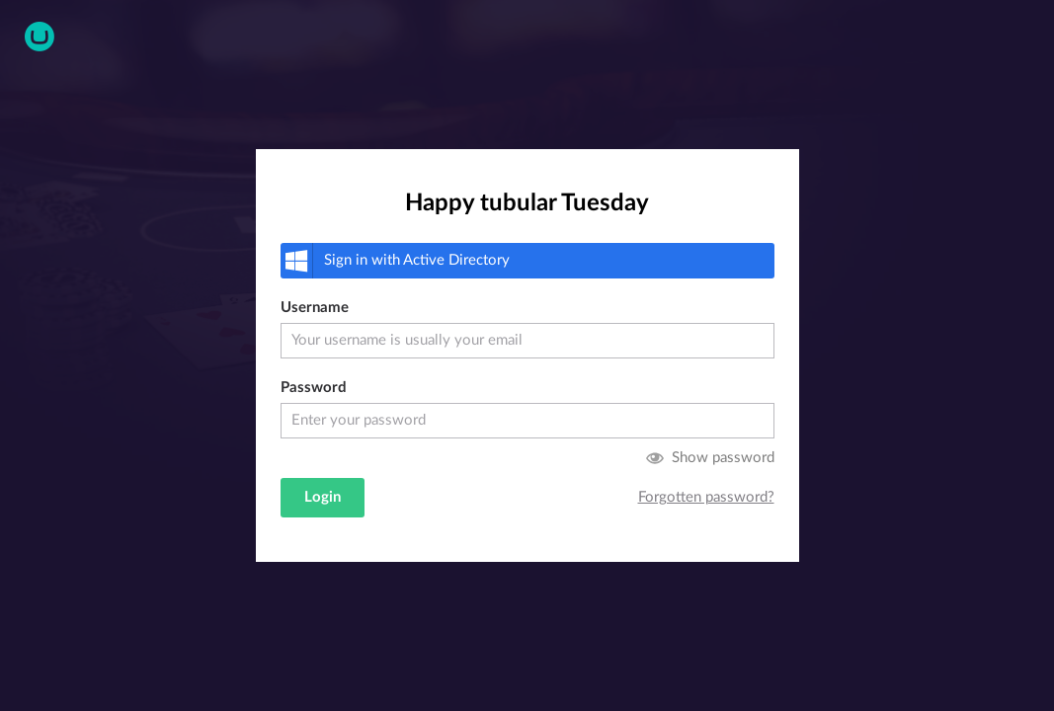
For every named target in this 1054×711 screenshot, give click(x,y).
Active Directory (395, 260)
